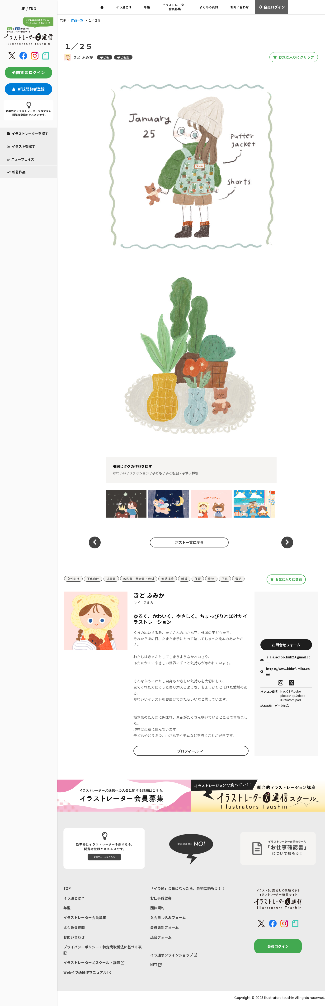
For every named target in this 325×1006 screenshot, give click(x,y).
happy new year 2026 (169, 504)
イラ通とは (124, 7)
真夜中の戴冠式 (126, 504)
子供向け (93, 579)
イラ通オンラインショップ (173, 955)
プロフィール (190, 751)
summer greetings (254, 504)
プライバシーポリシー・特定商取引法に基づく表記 (102, 950)
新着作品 (16, 172)
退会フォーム (161, 937)
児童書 (111, 579)
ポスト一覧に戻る (188, 542)
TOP (67, 888)
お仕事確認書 (161, 898)
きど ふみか (83, 57)
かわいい (119, 473)
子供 (185, 473)
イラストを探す (21, 146)
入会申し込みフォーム (168, 917)
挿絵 (195, 473)
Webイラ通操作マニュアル (87, 973)
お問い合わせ (239, 7)
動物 (211, 579)
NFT (156, 965)
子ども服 (123, 57)
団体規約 (157, 907)
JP (23, 8)
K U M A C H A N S (211, 504)
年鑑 (147, 7)
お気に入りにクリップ (291, 57)
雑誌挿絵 (167, 579)
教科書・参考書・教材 (138, 579)
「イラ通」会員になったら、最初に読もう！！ (187, 888)
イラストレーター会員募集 (174, 7)
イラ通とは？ (74, 898)
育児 (238, 579)
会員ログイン (271, 7)
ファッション (139, 473)
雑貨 (184, 579)
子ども (104, 57)
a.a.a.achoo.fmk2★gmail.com (285, 660)
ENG (32, 8)
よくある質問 (208, 7)
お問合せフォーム (286, 645)
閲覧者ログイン (28, 72)
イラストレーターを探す (27, 133)
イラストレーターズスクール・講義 (93, 963)
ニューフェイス (20, 159)
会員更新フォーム (164, 927)
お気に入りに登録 (286, 579)
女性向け (73, 579)
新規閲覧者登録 (28, 89)
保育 (198, 579)
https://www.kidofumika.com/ (285, 672)
